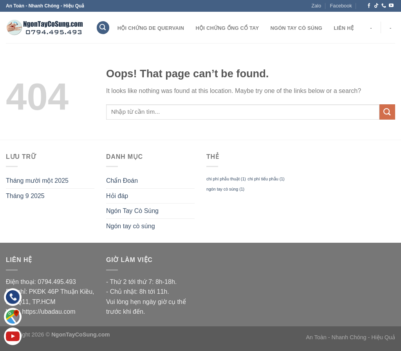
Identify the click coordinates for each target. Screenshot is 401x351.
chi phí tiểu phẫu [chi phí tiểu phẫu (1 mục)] (265, 178)
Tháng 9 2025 (25, 196)
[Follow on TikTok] (376, 6)
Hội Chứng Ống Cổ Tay (227, 28)
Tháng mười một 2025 (37, 180)
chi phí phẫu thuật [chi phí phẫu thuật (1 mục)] (226, 178)
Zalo (316, 6)
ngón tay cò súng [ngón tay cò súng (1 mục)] (225, 189)
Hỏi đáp (117, 196)
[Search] (103, 27)
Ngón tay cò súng (130, 226)
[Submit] (387, 112)
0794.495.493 (57, 281)
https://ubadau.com (49, 311)
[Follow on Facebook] (369, 6)
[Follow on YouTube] (391, 6)
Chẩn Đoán (122, 180)
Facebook (341, 6)
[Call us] (383, 6)
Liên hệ (344, 28)
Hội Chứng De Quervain (150, 28)
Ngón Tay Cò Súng (296, 28)
